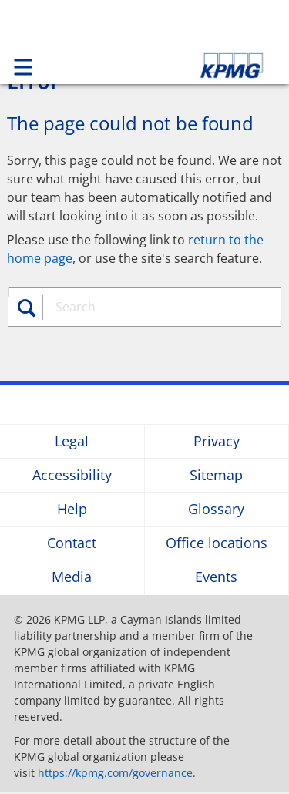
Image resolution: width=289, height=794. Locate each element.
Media (72, 577)
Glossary (216, 509)
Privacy (216, 441)
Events (216, 577)
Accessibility (72, 475)
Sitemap (216, 475)
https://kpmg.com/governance (115, 772)
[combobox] (159, 307)
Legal (72, 441)
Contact (71, 543)
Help (72, 509)
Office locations (216, 543)
